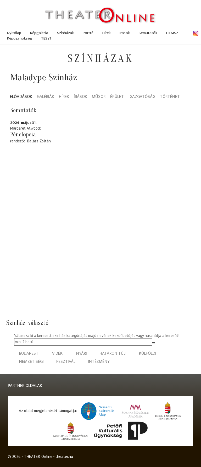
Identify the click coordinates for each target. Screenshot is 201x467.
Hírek (106, 33)
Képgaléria (39, 33)
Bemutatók (148, 33)
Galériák (45, 97)
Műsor (98, 97)
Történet (170, 97)
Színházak (65, 33)
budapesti (29, 353)
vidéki (58, 353)
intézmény (99, 361)
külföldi (147, 353)
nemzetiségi (31, 361)
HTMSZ (172, 33)
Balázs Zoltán (39, 140)
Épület (117, 97)
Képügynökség (19, 38)
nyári (81, 353)
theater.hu (64, 456)
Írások (125, 33)
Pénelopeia (23, 134)
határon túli (112, 353)
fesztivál (65, 361)
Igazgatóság (142, 97)
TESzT (46, 38)
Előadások (21, 97)
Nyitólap (14, 33)
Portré (88, 33)
